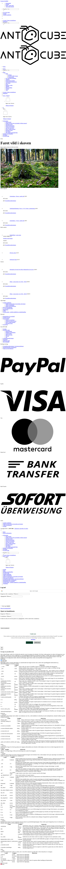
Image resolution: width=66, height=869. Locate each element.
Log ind (8, 606)
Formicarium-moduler (10, 80)
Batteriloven (5, 309)
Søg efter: (5, 9)
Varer (7, 90)
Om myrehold (6, 318)
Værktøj (7, 88)
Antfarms (8, 79)
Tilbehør (7, 86)
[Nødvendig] (1, 660)
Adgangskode (6, 596)
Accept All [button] (29, 642)
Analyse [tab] (2, 752)
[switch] (1, 714)
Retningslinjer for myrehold (9, 316)
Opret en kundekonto (5, 628)
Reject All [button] (37, 642)
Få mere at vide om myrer (11, 321)
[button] (9, 20)
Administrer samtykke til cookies (21, 528)
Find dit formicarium (10, 125)
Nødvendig (4, 660)
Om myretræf (8, 122)
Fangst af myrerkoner (10, 126)
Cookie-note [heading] (33, 634)
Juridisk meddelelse (7, 14)
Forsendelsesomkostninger (10, 200)
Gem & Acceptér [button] (4, 863)
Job (6, 337)
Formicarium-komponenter (11, 81)
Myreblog (5, 135)
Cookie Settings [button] (52, 637)
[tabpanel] (33, 687)
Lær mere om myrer (10, 128)
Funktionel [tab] (3, 713)
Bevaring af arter (9, 130)
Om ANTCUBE (6, 12)
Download (5, 339)
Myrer (7, 84)
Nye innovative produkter (11, 78)
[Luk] (2, 648)
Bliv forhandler (6, 341)
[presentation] (10, 600)
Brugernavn (5, 613)
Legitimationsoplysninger (8, 338)
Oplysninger (5, 121)
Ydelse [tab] (2, 744)
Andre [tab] (2, 849)
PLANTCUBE (6, 136)
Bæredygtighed (9, 331)
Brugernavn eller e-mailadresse (9, 593)
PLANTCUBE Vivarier (13, 76)
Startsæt (10, 74)
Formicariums (11, 77)
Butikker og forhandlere (8, 133)
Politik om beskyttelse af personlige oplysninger (15, 303)
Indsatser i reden (9, 85)
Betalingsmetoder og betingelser (9, 347)
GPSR (4, 310)
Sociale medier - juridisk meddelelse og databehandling (14, 312)
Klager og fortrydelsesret (11, 306)
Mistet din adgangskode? (6, 608)
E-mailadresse (6, 616)
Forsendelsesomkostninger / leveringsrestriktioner (13, 346)
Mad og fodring (9, 87)
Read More (33, 639)
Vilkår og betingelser (10, 305)
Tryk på (7, 336)
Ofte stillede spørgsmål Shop (12, 132)
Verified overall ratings (8, 238)
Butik (4, 72)
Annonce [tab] (2, 819)
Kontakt (4, 13)
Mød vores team (9, 334)
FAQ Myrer (8, 131)
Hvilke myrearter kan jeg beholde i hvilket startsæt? (16, 123)
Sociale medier (9, 333)
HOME (4, 569)
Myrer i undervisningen (10, 129)
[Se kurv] (6, 556)
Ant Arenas (8, 83)
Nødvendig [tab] (3, 659)
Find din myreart (9, 124)
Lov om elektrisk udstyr (8, 308)
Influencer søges (6, 340)
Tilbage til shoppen (10, 105)
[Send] (3, 10)
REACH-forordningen (7, 307)
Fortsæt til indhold (4, 1)
